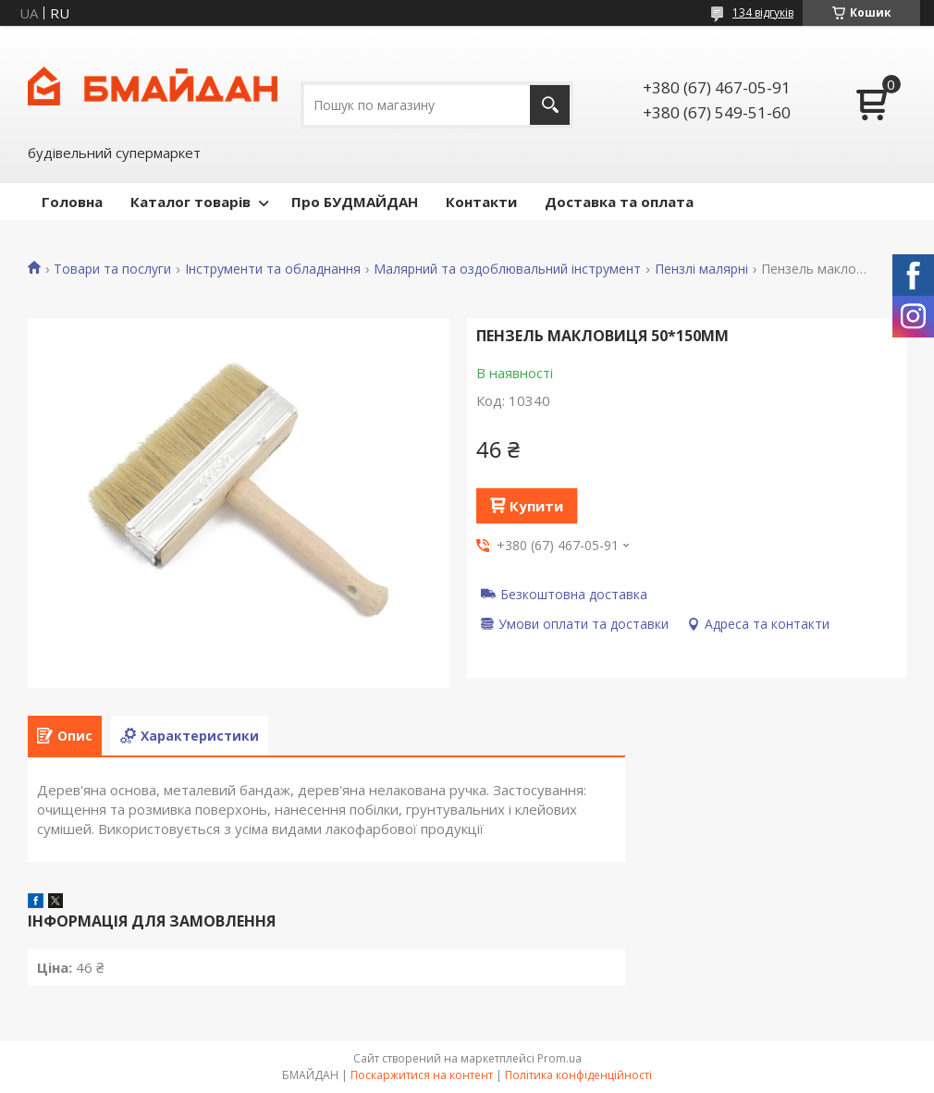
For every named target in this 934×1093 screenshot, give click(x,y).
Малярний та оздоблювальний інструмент (507, 269)
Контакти (481, 201)
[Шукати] (550, 105)
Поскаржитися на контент (421, 1075)
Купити (536, 506)
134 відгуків (762, 12)
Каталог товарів (190, 201)
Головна (72, 201)
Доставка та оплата (619, 201)
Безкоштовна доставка (573, 593)
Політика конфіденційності (578, 1075)
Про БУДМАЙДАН (354, 201)
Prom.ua (559, 1058)
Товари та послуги (112, 269)
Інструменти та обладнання (273, 269)
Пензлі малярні (701, 269)
